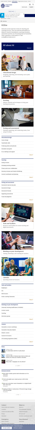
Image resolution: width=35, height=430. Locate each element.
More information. (18, 426)
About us (21, 407)
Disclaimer (4, 416)
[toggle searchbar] (33, 4)
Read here (29, 48)
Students (9, 1)
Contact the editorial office (8, 411)
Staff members (14, 1)
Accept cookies (6, 428)
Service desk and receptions (8, 407)
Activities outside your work (25, 416)
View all (31, 154)
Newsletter (21, 421)
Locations (4, 409)
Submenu (4, 21)
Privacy (3, 414)
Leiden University (4, 1)
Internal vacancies (23, 411)
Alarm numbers (5, 421)
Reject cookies (18, 428)
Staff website (3, 18)
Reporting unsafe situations (8, 423)
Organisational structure (22, 1)
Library (29, 1)
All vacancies (22, 414)
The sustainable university (25, 409)
